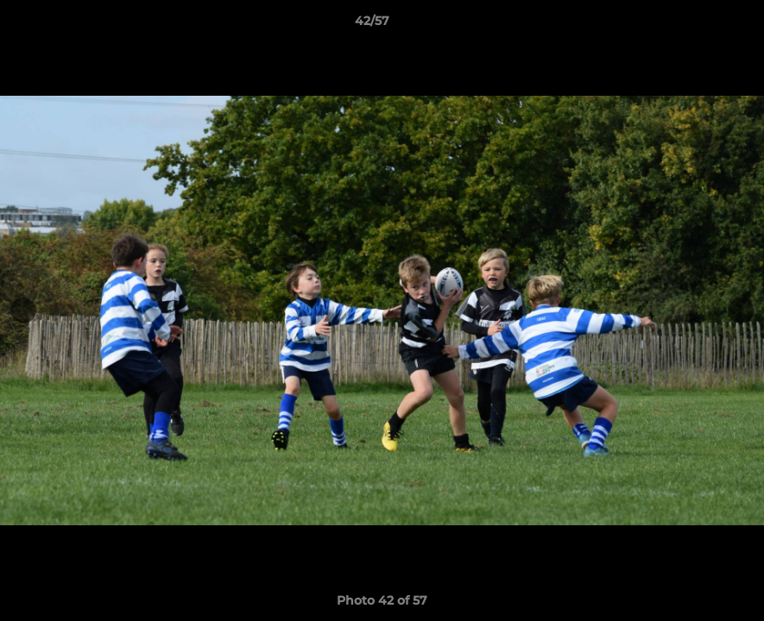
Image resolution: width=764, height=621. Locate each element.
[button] (691, 25)
